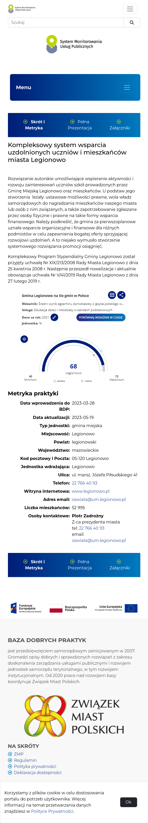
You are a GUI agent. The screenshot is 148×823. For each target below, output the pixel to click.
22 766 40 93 (84, 483)
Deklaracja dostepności (38, 772)
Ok (128, 802)
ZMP (19, 754)
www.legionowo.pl (91, 491)
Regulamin (25, 760)
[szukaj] (131, 22)
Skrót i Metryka (34, 124)
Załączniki (120, 124)
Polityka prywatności (35, 766)
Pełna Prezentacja (80, 124)
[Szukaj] (66, 22)
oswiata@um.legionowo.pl (99, 499)
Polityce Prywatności (52, 811)
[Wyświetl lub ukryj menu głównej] (127, 87)
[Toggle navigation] (130, 9)
